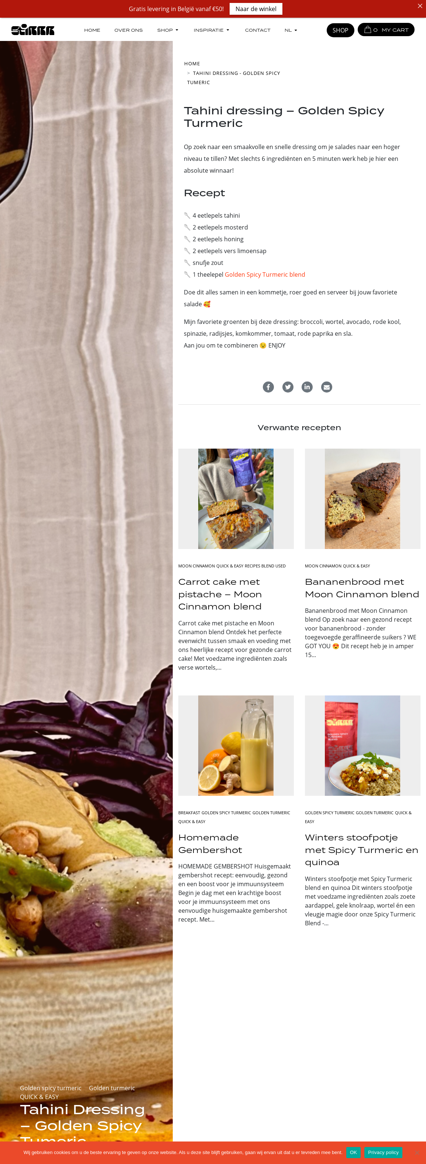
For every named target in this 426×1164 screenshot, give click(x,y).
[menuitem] (292, 30)
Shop (168, 29)
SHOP (340, 30)
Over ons (128, 29)
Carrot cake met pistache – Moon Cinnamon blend (220, 594)
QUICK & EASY (39, 1097)
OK (353, 1152)
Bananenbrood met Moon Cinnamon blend (362, 588)
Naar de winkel (256, 9)
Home (92, 29)
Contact (258, 29)
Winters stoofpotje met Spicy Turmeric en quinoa (362, 850)
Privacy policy (383, 1152)
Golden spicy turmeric (51, 1088)
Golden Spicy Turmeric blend (265, 274)
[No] (416, 1152)
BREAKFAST (189, 812)
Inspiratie (212, 29)
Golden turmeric (112, 1088)
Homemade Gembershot (210, 844)
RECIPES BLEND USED (265, 566)
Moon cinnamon (196, 566)
